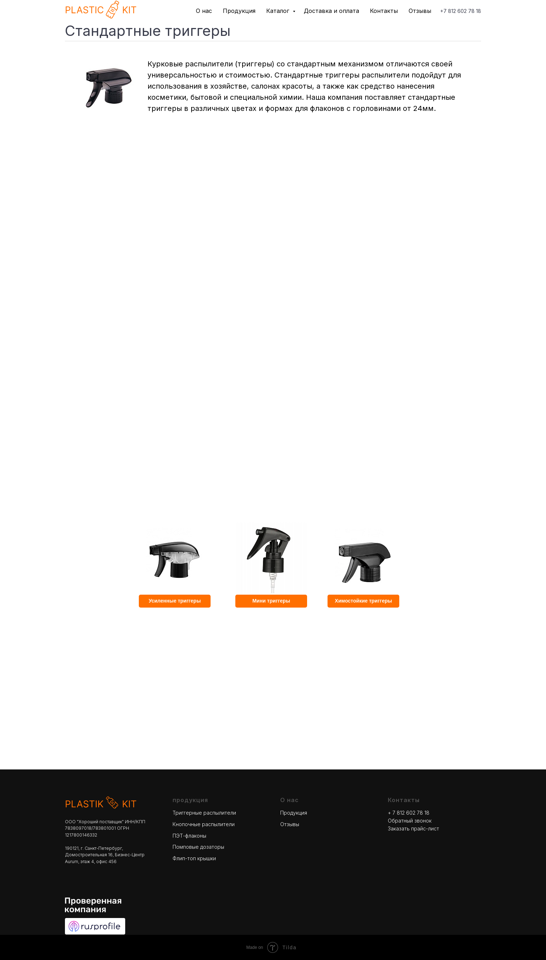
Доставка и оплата (331, 10)
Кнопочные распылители (204, 824)
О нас (204, 10)
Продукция (239, 10)
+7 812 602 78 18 (460, 11)
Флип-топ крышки (194, 858)
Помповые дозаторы (198, 847)
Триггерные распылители (204, 813)
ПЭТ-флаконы (189, 836)
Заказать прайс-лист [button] (413, 828)
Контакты (384, 10)
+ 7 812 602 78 (406, 813)
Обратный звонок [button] (410, 821)
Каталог (278, 10)
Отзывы (420, 10)
